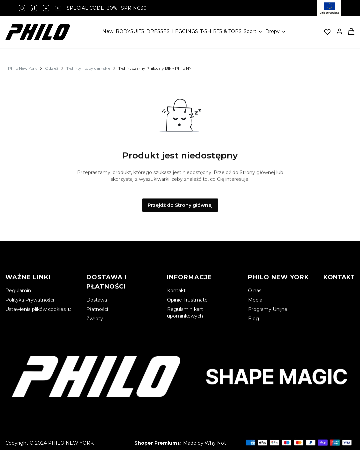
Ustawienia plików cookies (36, 309)
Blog (253, 319)
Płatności (97, 309)
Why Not (215, 443)
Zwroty (94, 319)
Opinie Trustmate (187, 300)
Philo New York (22, 68)
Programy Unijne (267, 309)
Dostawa (96, 300)
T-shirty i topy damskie (88, 68)
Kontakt (176, 291)
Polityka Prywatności (29, 300)
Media (255, 300)
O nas (254, 291)
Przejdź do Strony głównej (180, 205)
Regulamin (18, 291)
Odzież (51, 68)
